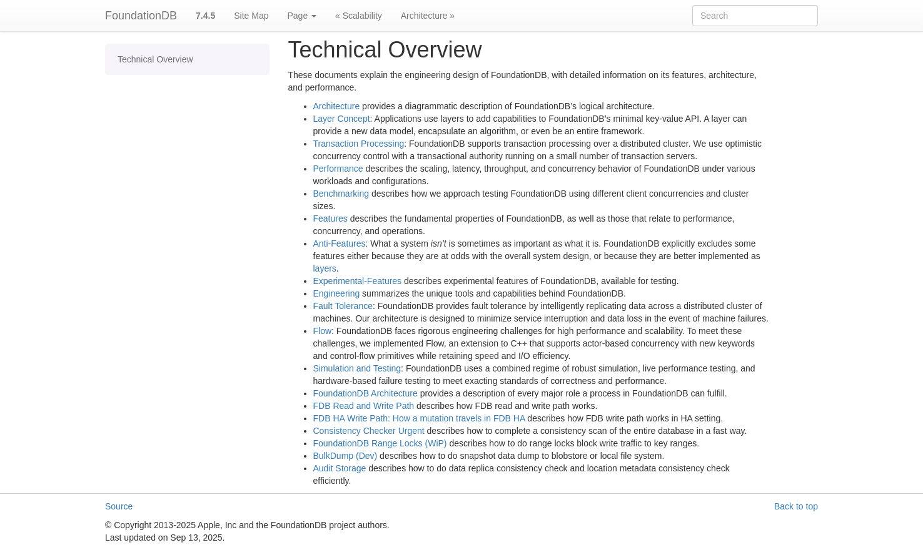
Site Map (251, 16)
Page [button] (301, 16)
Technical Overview (155, 59)
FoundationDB (141, 15)
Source (119, 506)
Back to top (796, 506)
